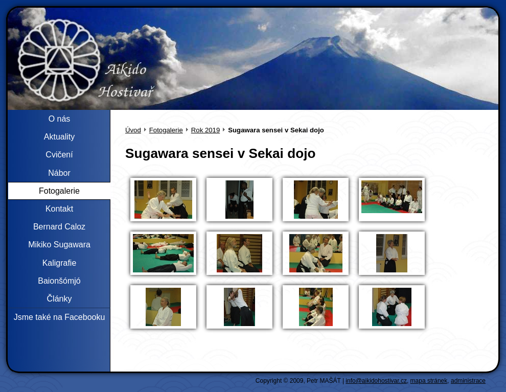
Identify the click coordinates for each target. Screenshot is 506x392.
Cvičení (59, 154)
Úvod (133, 130)
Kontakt (59, 208)
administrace (468, 380)
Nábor (59, 173)
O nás (60, 118)
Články (59, 298)
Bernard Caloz (59, 226)
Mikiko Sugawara (59, 244)
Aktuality (59, 136)
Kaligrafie (59, 263)
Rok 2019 (205, 130)
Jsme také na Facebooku (59, 317)
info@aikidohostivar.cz (376, 380)
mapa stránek (429, 380)
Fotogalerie (166, 130)
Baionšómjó (59, 280)
